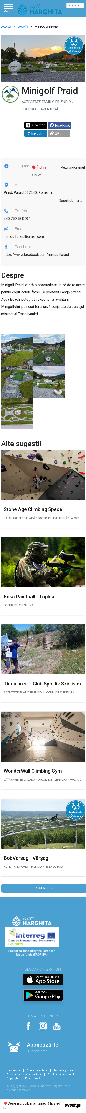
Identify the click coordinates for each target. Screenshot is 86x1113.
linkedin (35, 133)
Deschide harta (70, 201)
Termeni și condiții (65, 1070)
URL (55, 133)
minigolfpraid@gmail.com (24, 236)
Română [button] (74, 5)
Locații (23, 26)
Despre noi (13, 1070)
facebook (60, 125)
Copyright (13, 1078)
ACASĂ (6, 26)
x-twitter (35, 125)
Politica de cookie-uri (61, 1074)
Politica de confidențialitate (24, 1074)
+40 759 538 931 (17, 218)
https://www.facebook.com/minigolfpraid (36, 254)
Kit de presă (32, 1078)
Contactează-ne (37, 1070)
